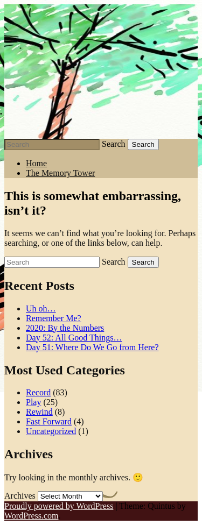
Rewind (39, 411)
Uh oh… (41, 308)
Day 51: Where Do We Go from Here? (92, 347)
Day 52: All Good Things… (74, 337)
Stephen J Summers (101, 71)
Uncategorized (51, 431)
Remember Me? (53, 318)
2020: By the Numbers (65, 327)
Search (114, 143)
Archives (20, 495)
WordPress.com (31, 515)
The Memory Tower (60, 173)
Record (38, 392)
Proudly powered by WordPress (58, 505)
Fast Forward (49, 421)
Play (33, 402)
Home (36, 163)
